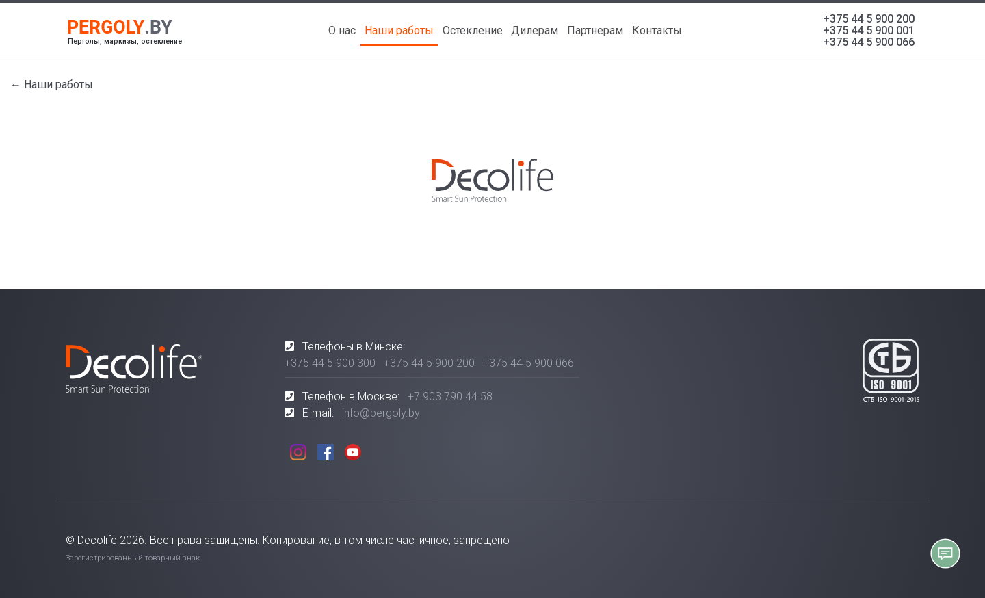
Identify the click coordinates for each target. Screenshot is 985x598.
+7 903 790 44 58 (450, 396)
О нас (342, 30)
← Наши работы (51, 84)
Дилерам (534, 30)
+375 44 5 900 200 (869, 18)
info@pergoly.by (381, 412)
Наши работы (399, 30)
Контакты (657, 30)
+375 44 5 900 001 (869, 30)
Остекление (473, 30)
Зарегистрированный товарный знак (133, 558)
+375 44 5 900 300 (330, 362)
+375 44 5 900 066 (869, 42)
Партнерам (595, 30)
